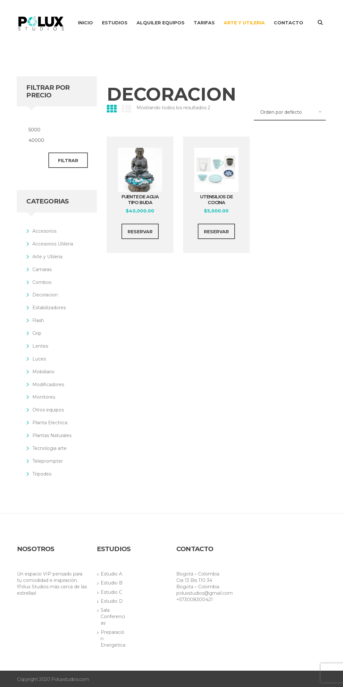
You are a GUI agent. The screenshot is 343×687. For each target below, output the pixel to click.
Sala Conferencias (113, 616)
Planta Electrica (49, 423)
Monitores (43, 397)
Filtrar (68, 160)
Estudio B (111, 583)
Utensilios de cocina (216, 199)
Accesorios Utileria (52, 244)
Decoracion (45, 295)
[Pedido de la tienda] (290, 112)
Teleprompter (47, 461)
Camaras (42, 269)
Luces (39, 359)
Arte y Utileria (47, 257)
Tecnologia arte (49, 448)
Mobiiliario (43, 372)
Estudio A (111, 574)
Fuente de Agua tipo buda (140, 199)
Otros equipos (48, 410)
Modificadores (48, 384)
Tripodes (41, 474)
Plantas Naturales (51, 435)
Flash (38, 320)
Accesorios (44, 231)
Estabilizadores (49, 307)
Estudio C (111, 592)
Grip (36, 333)
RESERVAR (140, 232)
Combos (41, 282)
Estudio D (112, 601)
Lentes (40, 346)
